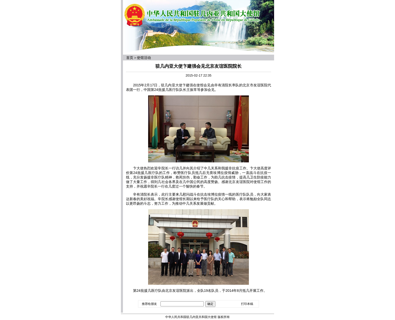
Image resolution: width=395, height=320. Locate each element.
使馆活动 (144, 58)
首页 (129, 58)
